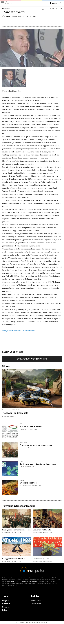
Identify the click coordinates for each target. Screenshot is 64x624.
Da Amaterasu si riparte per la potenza (38, 464)
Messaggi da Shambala (15, 413)
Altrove (22, 480)
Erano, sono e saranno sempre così (36, 445)
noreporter (23, 448)
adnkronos (23, 429)
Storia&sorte (6, 8)
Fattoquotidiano (25, 485)
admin (8, 16)
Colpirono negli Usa (41, 559)
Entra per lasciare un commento (32, 359)
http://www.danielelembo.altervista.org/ (18, 331)
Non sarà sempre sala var (31, 426)
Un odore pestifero (28, 483)
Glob (21, 461)
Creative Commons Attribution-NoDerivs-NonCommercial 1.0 (25, 581)
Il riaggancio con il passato (13, 559)
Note (3, 410)
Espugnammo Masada (42, 530)
